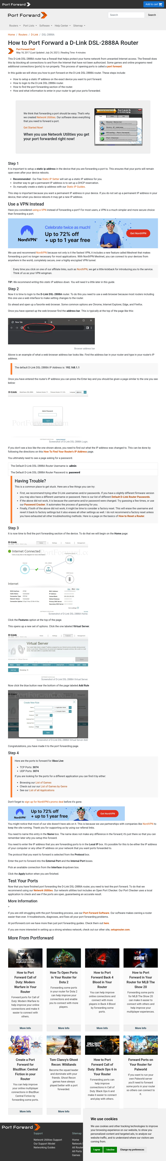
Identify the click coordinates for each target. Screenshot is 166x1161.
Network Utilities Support (48, 1139)
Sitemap (77, 1133)
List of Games (43, 782)
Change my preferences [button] (132, 1149)
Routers (23, 34)
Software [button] (44, 25)
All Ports (77, 1151)
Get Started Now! (33, 127)
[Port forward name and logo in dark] (27, 15)
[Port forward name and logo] (16, 4)
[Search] (126, 15)
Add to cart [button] (153, 4)
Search (152, 14)
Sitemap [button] (78, 25)
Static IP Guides (76, 186)
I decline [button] (110, 1149)
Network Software (82, 1143)
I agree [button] (96, 1149)
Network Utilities (46, 117)
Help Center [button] (62, 25)
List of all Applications (41, 790)
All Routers (78, 1147)
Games (76, 1155)
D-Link (34, 34)
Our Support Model (44, 1143)
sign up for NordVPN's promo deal (44, 801)
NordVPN (41, 252)
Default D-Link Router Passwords (131, 496)
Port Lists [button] (29, 25)
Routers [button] (14, 25)
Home (11, 34)
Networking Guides (44, 1147)
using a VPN (39, 209)
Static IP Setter (50, 179)
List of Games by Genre (54, 786)
